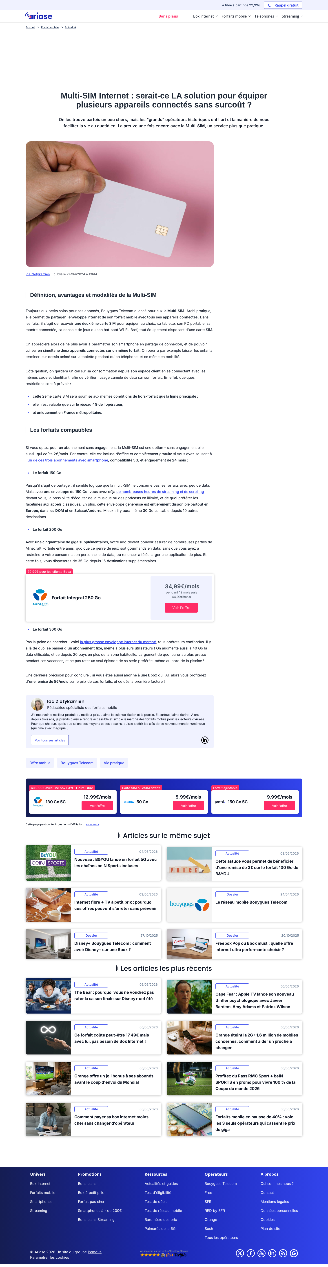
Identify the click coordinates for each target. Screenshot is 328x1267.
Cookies (268, 1219)
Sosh (209, 1228)
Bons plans (87, 1183)
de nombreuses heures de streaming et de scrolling (160, 491)
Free (208, 1192)
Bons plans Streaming (96, 1219)
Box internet (40, 1183)
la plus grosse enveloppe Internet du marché (118, 642)
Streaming (38, 1210)
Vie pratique (114, 763)
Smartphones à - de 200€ (100, 1210)
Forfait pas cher (91, 1201)
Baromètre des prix (161, 1219)
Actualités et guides (161, 1183)
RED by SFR (215, 1210)
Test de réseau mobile (163, 1210)
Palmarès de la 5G (160, 1228)
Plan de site (270, 1228)
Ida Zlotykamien (38, 274)
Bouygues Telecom (77, 763)
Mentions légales (275, 1201)
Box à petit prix (91, 1192)
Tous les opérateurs (221, 1237)
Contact (267, 1192)
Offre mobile (39, 763)
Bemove (95, 1252)
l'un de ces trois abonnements (67, 460)
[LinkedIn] (204, 740)
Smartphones (41, 1201)
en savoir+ (92, 824)
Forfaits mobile (42, 1192)
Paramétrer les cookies (49, 1257)
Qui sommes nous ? (277, 1183)
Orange (211, 1219)
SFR (208, 1201)
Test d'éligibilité (158, 1192)
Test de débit (156, 1201)
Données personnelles (279, 1210)
